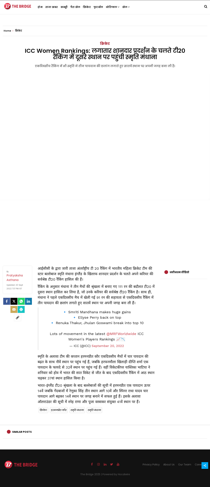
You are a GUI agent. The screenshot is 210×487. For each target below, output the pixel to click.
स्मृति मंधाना (77, 410)
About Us (169, 464)
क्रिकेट (87, 7)
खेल (126, 7)
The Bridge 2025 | (91, 474)
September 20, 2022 (108, 346)
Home (8, 30)
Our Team (184, 464)
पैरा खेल (75, 7)
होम (40, 7)
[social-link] (17, 317)
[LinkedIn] (28, 301)
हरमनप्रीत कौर (59, 410)
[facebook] (6, 301)
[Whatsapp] (21, 301)
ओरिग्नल (113, 7)
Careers (200, 464)
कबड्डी (64, 7)
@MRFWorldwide (121, 334)
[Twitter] (14, 301)
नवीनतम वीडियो (179, 272)
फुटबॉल (98, 7)
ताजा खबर (51, 7)
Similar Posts (22, 432)
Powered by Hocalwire (116, 474)
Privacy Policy (151, 464)
